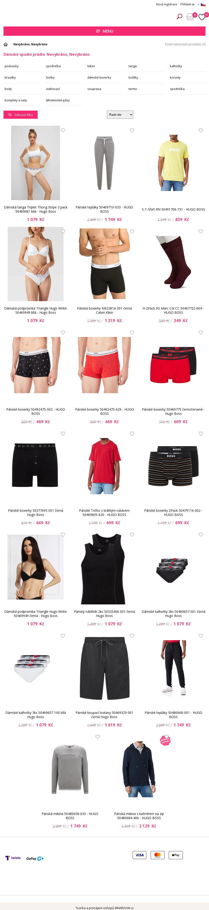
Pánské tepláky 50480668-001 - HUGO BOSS (173, 714)
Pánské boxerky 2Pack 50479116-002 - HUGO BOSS (173, 512)
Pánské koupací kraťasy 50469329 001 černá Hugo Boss (104, 714)
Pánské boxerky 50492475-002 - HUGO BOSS (35, 411)
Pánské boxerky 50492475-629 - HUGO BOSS (104, 411)
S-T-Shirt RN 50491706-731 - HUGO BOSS (173, 209)
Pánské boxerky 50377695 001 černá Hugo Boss (35, 512)
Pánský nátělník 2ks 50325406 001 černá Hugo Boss (104, 613)
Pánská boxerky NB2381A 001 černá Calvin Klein (104, 310)
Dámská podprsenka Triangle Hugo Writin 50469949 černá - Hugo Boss (35, 613)
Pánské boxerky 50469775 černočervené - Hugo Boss (173, 411)
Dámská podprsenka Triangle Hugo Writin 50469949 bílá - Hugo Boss (35, 310)
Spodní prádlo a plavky (36, 16)
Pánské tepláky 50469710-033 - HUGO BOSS (104, 209)
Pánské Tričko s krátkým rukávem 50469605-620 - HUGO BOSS (104, 512)
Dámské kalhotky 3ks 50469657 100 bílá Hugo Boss (35, 714)
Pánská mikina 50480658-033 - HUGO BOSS (70, 815)
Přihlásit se (187, 4)
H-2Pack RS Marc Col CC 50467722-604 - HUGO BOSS (173, 310)
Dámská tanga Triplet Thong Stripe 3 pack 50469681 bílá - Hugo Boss (35, 209)
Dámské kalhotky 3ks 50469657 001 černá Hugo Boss (173, 613)
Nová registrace (166, 4)
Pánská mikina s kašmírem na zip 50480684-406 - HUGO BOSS (139, 815)
